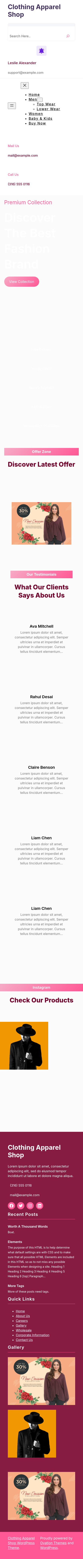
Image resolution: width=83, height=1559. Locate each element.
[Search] (68, 36)
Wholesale (24, 1330)
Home (20, 1311)
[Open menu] (12, 105)
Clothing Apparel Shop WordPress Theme (21, 1543)
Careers (22, 1321)
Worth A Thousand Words (28, 1226)
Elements (15, 1242)
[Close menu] (25, 85)
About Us (23, 1316)
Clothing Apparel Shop (34, 10)
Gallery (21, 1325)
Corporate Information (32, 1335)
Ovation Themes (53, 1543)
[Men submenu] (40, 100)
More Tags (16, 1286)
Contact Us (24, 1340)
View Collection (21, 282)
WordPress (49, 1548)
